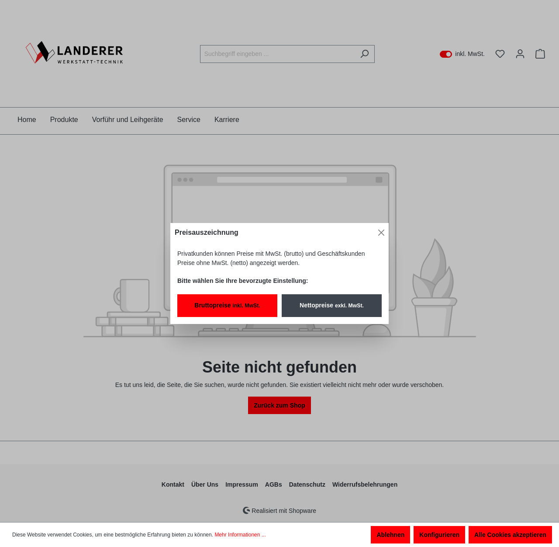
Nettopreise (332, 305)
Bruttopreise (227, 305)
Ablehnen (390, 534)
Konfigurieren (439, 534)
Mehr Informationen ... (240, 535)
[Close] (381, 232)
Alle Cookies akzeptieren (510, 534)
